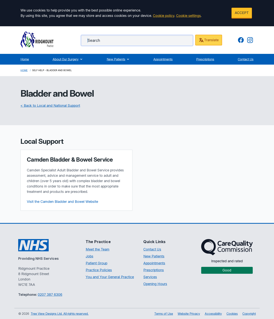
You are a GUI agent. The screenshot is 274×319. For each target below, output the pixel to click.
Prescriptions (205, 59)
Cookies (232, 314)
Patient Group (96, 263)
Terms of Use (163, 314)
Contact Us (245, 59)
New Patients (118, 59)
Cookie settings (188, 16)
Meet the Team (97, 249)
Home (25, 59)
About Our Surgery (68, 59)
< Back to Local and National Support (50, 106)
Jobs (89, 256)
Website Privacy (189, 314)
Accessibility (213, 314)
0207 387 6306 (50, 295)
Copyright (249, 314)
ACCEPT (242, 13)
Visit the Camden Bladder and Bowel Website (62, 202)
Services (150, 277)
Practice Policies (99, 270)
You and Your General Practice (110, 277)
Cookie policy (163, 16)
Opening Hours (155, 284)
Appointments (163, 59)
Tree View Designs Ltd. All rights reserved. (60, 314)
